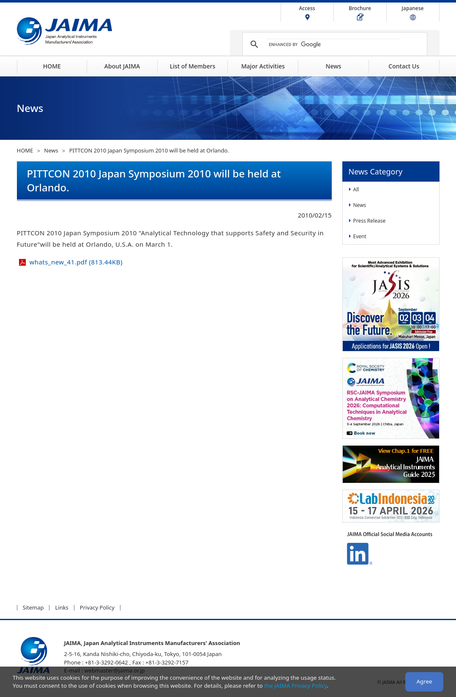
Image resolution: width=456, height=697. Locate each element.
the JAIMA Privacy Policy (295, 685)
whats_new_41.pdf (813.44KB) (76, 262)
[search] (333, 44)
